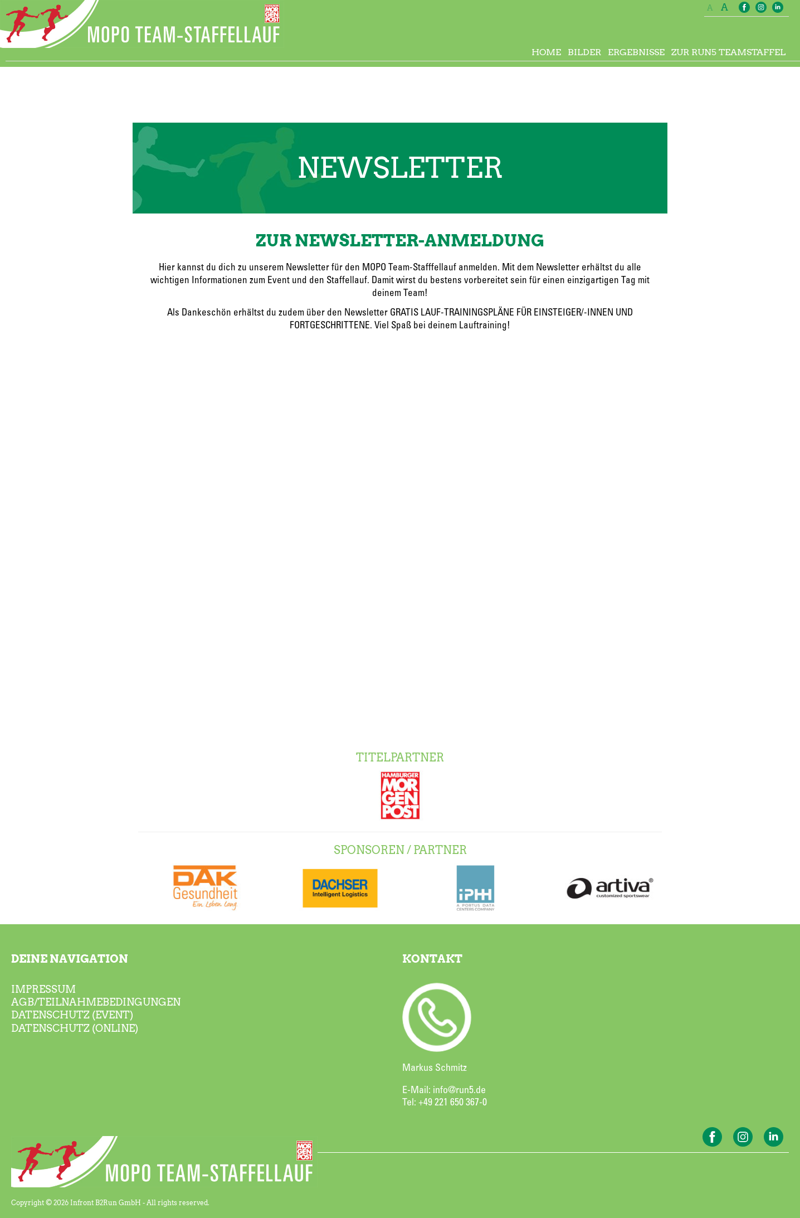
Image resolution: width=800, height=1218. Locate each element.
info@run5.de (459, 1090)
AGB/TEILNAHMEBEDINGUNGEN (96, 1002)
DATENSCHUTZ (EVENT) (72, 1015)
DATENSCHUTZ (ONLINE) (74, 1028)
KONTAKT (432, 958)
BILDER (584, 52)
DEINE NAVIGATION (69, 958)
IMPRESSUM (43, 989)
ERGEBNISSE (636, 52)
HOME (546, 52)
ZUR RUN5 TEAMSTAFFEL (728, 52)
